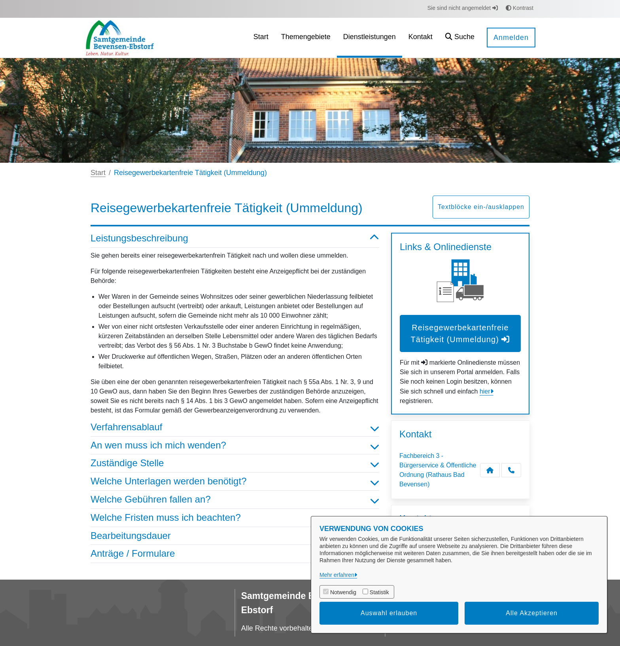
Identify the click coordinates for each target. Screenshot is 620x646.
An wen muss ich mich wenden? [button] (235, 445)
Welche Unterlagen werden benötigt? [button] (235, 481)
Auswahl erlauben (389, 613)
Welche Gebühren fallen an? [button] (235, 499)
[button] (460, 38)
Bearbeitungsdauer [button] (235, 536)
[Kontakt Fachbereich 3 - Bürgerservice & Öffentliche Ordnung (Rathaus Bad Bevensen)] (490, 470)
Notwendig (343, 592)
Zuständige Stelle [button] (235, 463)
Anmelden (511, 37)
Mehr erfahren (336, 575)
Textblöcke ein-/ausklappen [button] (481, 206)
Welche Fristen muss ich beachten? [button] (235, 518)
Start (98, 173)
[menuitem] (261, 38)
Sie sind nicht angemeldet (462, 8)
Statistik (379, 592)
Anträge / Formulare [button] (235, 553)
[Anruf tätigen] (511, 470)
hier (485, 391)
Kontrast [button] (519, 8)
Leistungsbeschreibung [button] (235, 238)
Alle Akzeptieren (532, 613)
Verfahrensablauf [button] (235, 427)
